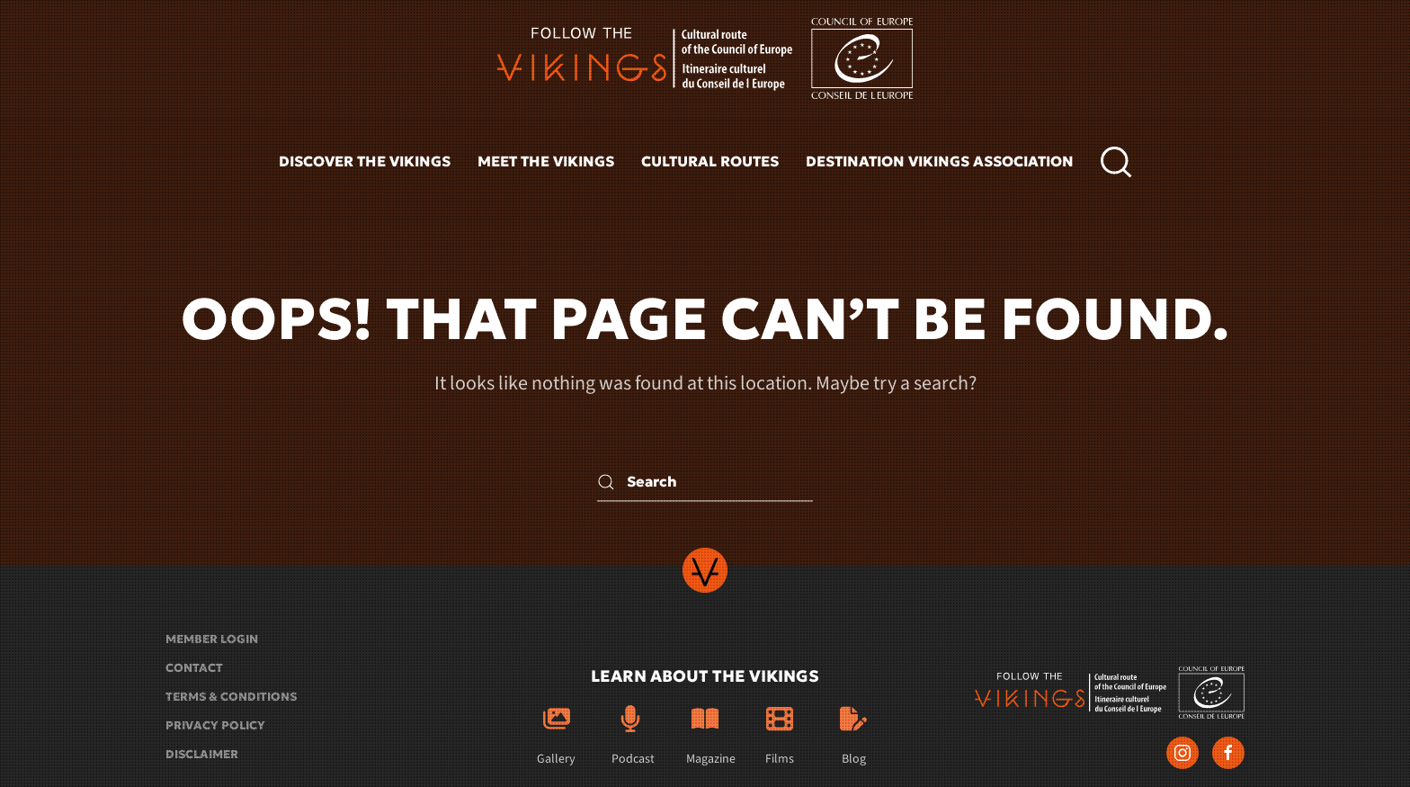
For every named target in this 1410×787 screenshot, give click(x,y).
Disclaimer (201, 754)
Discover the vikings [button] (365, 161)
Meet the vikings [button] (545, 161)
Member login (211, 639)
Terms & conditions (231, 696)
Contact (194, 667)
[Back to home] (705, 58)
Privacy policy (215, 725)
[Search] (705, 481)
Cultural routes (710, 161)
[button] (1116, 162)
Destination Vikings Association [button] (940, 161)
